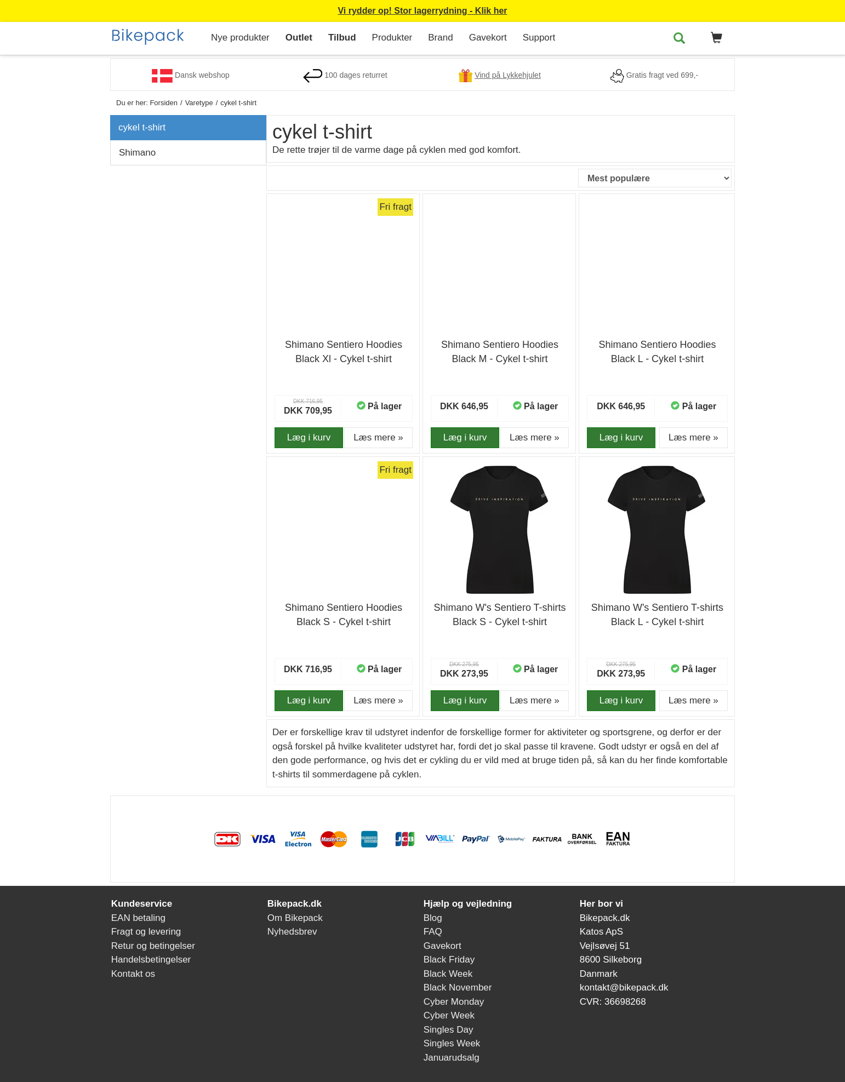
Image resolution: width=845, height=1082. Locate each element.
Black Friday (449, 959)
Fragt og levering (146, 931)
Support (539, 37)
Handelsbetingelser (151, 959)
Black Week (448, 974)
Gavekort (488, 37)
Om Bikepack (295, 918)
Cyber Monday (454, 1002)
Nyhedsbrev (292, 931)
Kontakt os (133, 974)
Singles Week (452, 1043)
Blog (433, 918)
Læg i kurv (308, 437)
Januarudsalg (451, 1057)
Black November (458, 987)
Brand (440, 37)
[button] (714, 38)
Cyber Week (449, 1015)
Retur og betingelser (153, 946)
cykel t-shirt (141, 127)
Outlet (299, 37)
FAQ (433, 931)
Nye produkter (240, 37)
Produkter (392, 37)
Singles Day (448, 1029)
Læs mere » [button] (378, 437)
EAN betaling (138, 918)
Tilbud (342, 37)
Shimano (137, 152)
